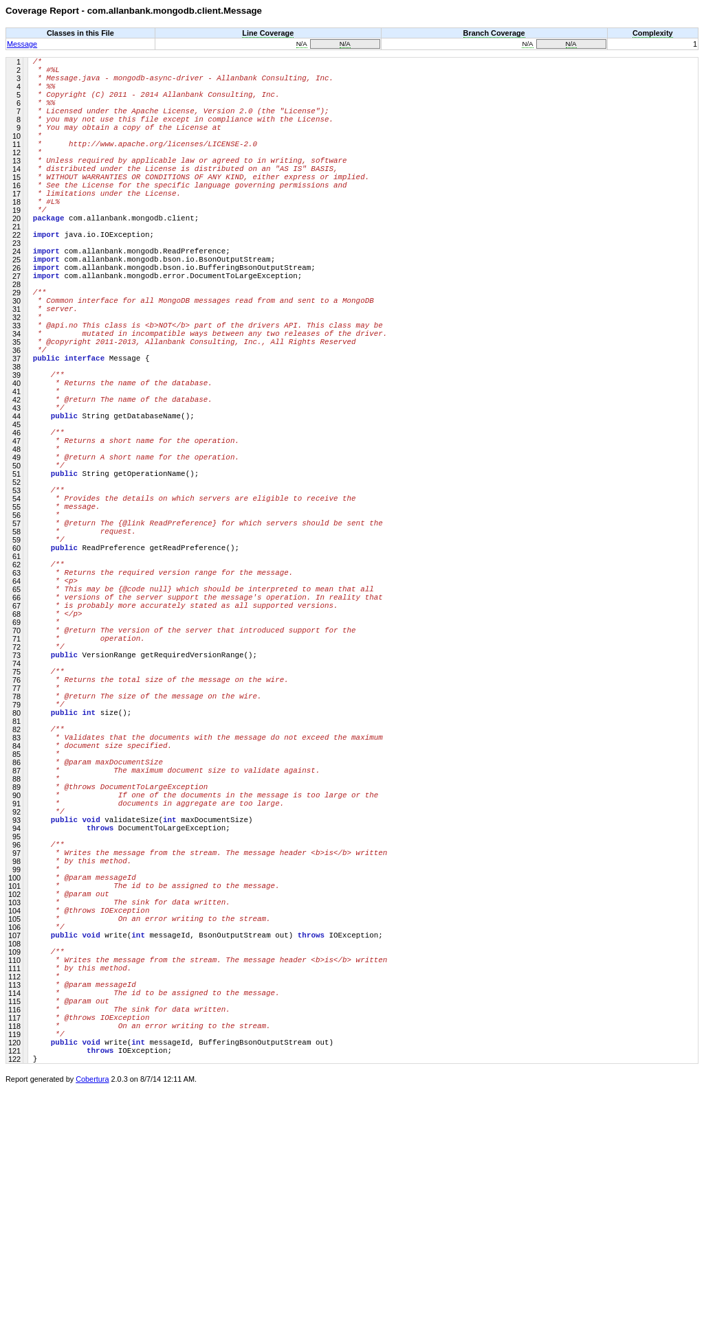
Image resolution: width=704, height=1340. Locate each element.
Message (22, 44)
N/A (301, 43)
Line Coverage (268, 33)
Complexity (652, 33)
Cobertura (92, 1330)
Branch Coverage (494, 33)
